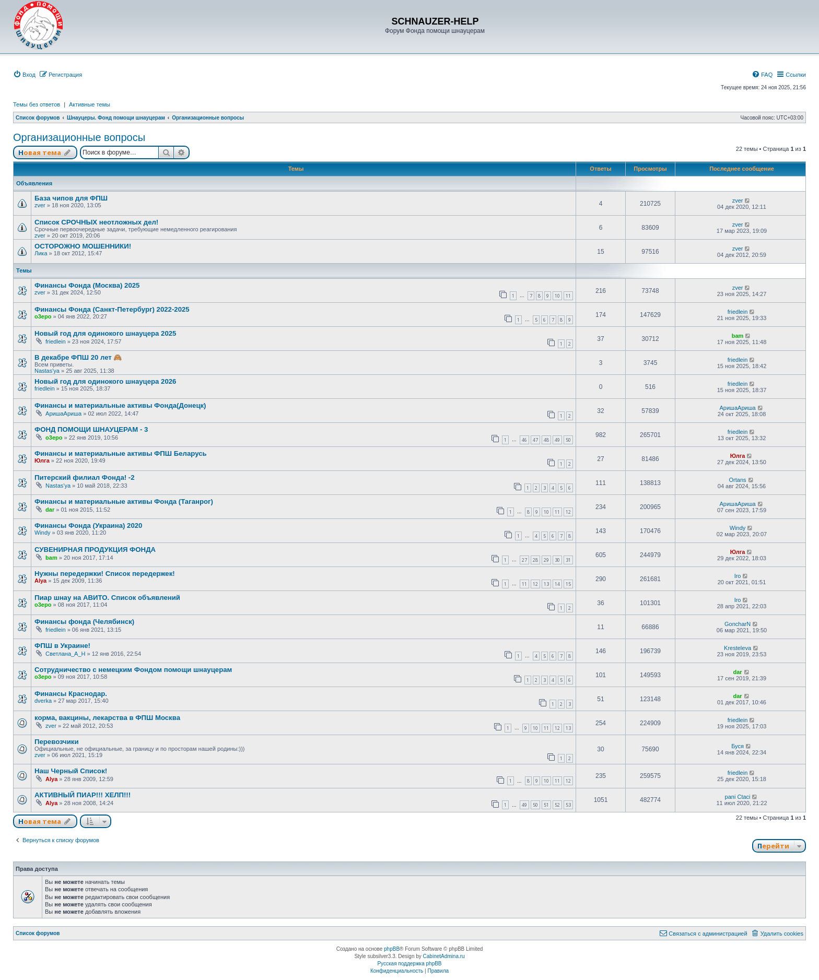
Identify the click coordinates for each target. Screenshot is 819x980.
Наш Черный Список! (70, 771)
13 (546, 584)
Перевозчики (56, 742)
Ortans (737, 480)
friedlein (738, 312)
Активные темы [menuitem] (89, 104)
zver (39, 205)
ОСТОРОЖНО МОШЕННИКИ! (82, 246)
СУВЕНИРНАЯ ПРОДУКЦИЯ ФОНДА (95, 549)
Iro (737, 576)
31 (568, 560)
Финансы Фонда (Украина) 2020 (88, 525)
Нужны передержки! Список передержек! (104, 573)
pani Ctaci (738, 797)
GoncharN (737, 624)
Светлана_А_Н (65, 654)
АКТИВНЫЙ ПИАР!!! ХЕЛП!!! (82, 795)
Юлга (42, 460)
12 (568, 512)
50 (568, 439)
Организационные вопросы (79, 137)
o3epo (42, 316)
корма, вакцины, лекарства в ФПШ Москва (107, 718)
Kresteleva (737, 648)
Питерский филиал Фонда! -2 (84, 477)
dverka (43, 701)
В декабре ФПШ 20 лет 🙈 (78, 357)
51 (546, 804)
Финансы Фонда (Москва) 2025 (86, 285)
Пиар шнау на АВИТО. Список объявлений (107, 597)
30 (557, 560)
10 (557, 295)
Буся (737, 746)
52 (557, 804)
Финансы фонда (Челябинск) (84, 621)
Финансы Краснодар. (70, 694)
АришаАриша (63, 413)
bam (738, 336)
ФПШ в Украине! (62, 646)
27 (524, 560)
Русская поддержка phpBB (409, 963)
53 (568, 804)
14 (557, 584)
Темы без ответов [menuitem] (36, 104)
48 (546, 439)
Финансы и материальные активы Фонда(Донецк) (120, 405)
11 (568, 295)
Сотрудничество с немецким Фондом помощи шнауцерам (133, 670)
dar (49, 509)
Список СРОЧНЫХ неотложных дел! (96, 222)
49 (557, 439)
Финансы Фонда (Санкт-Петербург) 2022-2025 (112, 309)
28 (535, 560)
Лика (41, 253)
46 (524, 439)
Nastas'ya (47, 371)
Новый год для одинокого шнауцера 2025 (105, 333)
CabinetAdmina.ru (444, 956)
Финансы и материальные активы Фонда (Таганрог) (123, 501)
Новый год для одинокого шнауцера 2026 (105, 381)
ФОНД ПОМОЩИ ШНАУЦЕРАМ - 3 (91, 429)
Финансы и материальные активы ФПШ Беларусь (120, 453)
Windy (42, 532)
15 (568, 584)
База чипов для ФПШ (71, 198)
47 (535, 439)
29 (546, 560)
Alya (40, 580)
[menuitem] (24, 74)
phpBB (392, 949)
